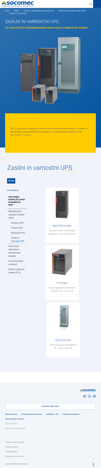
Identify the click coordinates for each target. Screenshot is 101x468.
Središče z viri (52, 414)
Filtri (11, 181)
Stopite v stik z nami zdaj (14, 456)
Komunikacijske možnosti (15, 263)
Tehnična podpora (70, 414)
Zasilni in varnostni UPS (17, 239)
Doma (7, 11)
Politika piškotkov (12, 447)
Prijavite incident (11, 424)
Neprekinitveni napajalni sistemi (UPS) (72, 11)
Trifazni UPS (17, 228)
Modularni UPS (18, 233)
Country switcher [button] (50, 406)
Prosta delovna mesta (31, 414)
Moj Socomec (11, 414)
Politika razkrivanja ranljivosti (15, 428)
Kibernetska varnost (14, 419)
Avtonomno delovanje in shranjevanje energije (14, 251)
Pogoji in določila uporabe (15, 442)
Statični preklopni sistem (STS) (16, 271)
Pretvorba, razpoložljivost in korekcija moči (39, 11)
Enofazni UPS (17, 223)
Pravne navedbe (11, 452)
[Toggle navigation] (97, 4)
